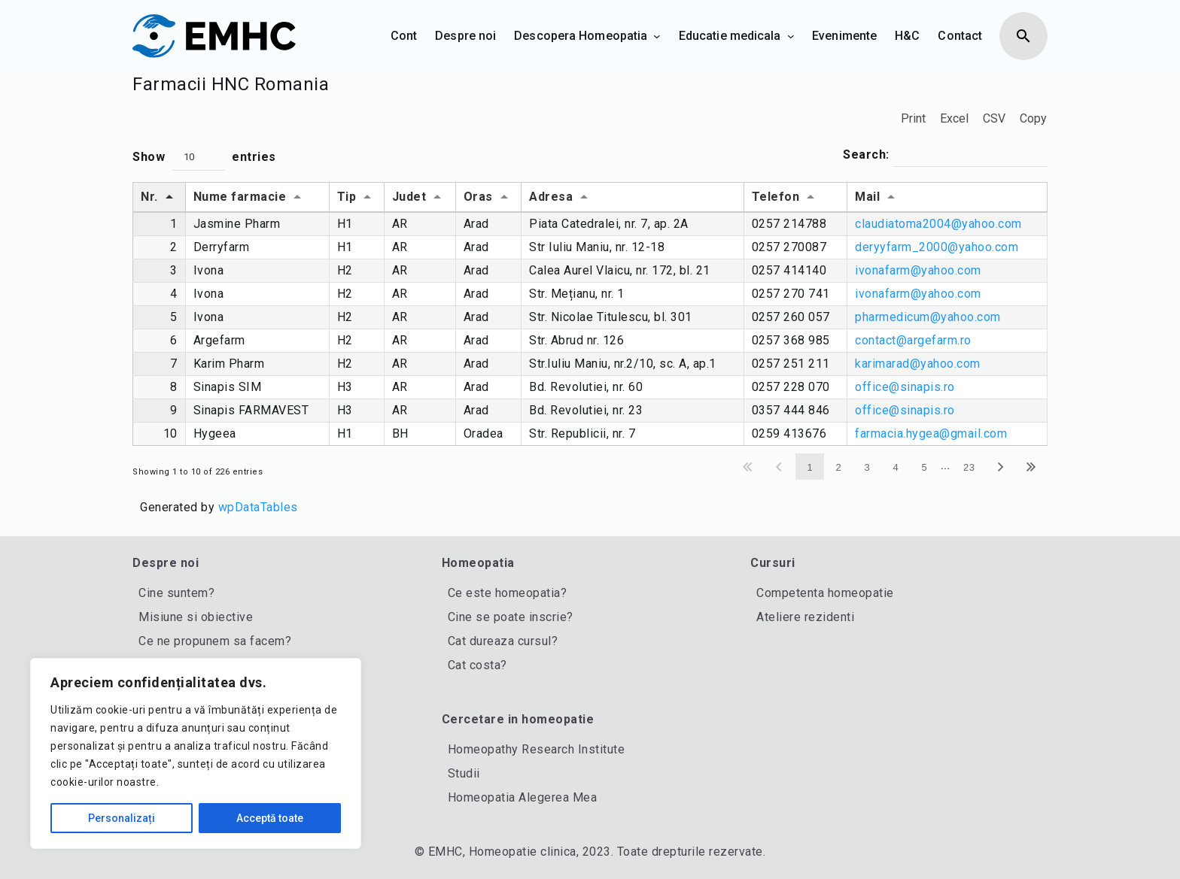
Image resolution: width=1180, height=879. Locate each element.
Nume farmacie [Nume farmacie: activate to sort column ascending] (240, 196)
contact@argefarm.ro (913, 340)
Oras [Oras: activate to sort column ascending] (478, 196)
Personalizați (121, 818)
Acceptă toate (269, 818)
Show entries (204, 157)
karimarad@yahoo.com (918, 363)
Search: (945, 155)
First (749, 466)
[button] (198, 157)
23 (969, 467)
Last (1032, 466)
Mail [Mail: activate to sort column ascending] (867, 196)
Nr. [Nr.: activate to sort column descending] (149, 196)
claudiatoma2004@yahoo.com (938, 224)
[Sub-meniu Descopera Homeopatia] (657, 36)
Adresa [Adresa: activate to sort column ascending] (551, 196)
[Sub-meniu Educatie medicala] (791, 36)
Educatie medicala (730, 36)
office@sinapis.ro (905, 387)
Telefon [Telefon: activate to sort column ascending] (776, 196)
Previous (780, 466)
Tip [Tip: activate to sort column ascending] (347, 196)
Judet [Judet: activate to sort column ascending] (409, 196)
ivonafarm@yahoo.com (918, 270)
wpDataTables (258, 507)
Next (1002, 466)
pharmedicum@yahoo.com (928, 317)
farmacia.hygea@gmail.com (931, 433)
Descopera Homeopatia (580, 36)
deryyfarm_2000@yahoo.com (936, 247)
